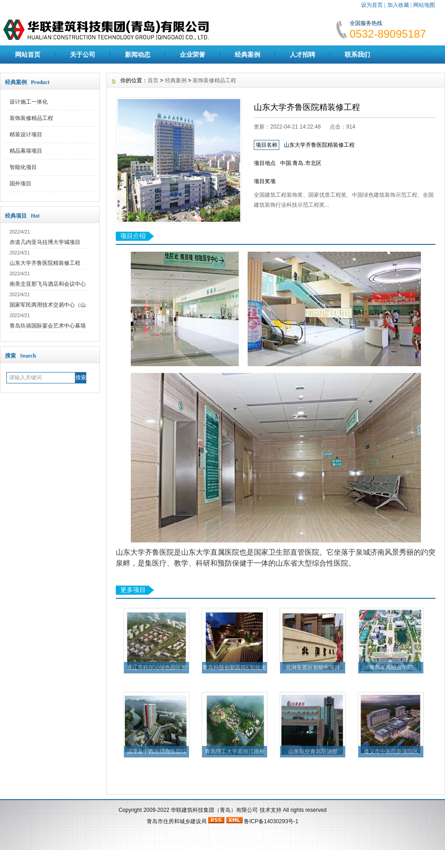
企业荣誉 (192, 54)
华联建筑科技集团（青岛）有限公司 (214, 810)
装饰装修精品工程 (31, 118)
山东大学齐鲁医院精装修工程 (45, 263)
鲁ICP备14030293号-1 (271, 821)
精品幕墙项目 (26, 151)
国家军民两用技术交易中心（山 (48, 305)
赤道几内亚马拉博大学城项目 (45, 242)
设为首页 (372, 5)
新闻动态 (137, 54)
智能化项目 (23, 167)
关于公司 (82, 54)
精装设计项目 (26, 134)
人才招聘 (302, 54)
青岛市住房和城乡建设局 (177, 821)
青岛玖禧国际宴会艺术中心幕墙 (48, 326)
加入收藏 (398, 5)
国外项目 (20, 183)
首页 (153, 80)
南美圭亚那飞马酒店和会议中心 (48, 284)
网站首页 (27, 54)
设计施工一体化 (29, 102)
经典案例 (247, 54)
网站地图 (424, 5)
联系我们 (357, 54)
